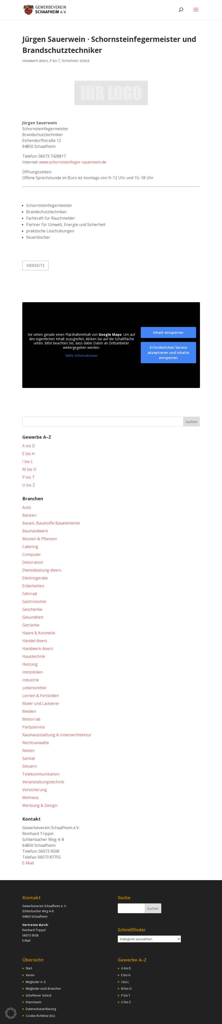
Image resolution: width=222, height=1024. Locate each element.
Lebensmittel (34, 664)
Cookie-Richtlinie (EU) (40, 993)
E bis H (28, 430)
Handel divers (34, 617)
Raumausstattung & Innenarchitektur (56, 711)
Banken (29, 492)
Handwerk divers (35, 60)
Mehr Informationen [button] (81, 332)
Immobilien (32, 649)
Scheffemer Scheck (38, 972)
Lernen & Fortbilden (40, 672)
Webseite (35, 242)
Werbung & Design (39, 782)
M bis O (29, 446)
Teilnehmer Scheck (75, 60)
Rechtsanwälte (35, 719)
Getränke (30, 602)
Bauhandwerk (35, 508)
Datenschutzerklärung (41, 986)
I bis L (27, 438)
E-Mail (28, 840)
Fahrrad (29, 570)
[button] (11, 1013)
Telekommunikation (40, 751)
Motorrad (31, 696)
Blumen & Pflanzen (39, 515)
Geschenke (32, 586)
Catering (30, 523)
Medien (29, 688)
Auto (26, 484)
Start (29, 945)
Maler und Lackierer (40, 680)
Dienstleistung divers (41, 547)
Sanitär (28, 735)
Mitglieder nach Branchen (43, 965)
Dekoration (32, 539)
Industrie (30, 657)
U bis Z (28, 462)
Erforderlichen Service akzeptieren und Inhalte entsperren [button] (168, 329)
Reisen (28, 727)
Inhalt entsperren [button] (168, 309)
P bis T (55, 60)
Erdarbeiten (33, 562)
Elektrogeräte (35, 555)
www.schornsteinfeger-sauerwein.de (72, 139)
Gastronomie (34, 578)
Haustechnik (33, 633)
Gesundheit (32, 594)
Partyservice (33, 704)
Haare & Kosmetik (38, 609)
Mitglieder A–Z (36, 959)
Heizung (30, 641)
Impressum (33, 979)
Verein (30, 952)
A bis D (28, 422)
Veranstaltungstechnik (43, 759)
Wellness (30, 774)
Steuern (29, 743)
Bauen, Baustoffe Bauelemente (51, 500)
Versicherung (34, 766)
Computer (31, 531)
